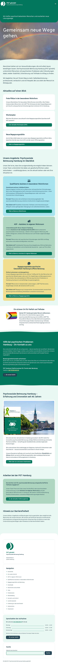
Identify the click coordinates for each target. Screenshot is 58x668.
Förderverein (11, 593)
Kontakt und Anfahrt (13, 598)
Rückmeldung (11, 595)
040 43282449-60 (13, 370)
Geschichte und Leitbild (14, 587)
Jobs (9, 590)
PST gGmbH (11, 3)
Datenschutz (11, 606)
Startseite (10, 571)
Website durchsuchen (11, 650)
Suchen (48, 653)
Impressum (10, 609)
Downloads (10, 585)
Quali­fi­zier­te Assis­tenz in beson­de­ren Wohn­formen (21, 579)
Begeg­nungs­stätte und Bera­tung (16, 582)
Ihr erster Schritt (12, 574)
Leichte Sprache (12, 601)
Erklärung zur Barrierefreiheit (15, 603)
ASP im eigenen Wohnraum (14, 577)
